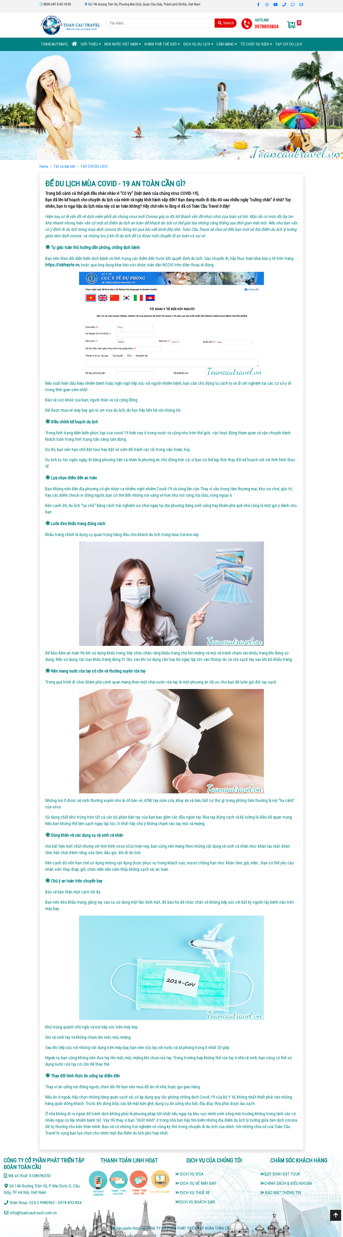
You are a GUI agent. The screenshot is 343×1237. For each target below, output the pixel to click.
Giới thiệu (91, 44)
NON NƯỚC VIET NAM (122, 44)
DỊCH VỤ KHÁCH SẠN (195, 1201)
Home (43, 166)
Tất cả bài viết (64, 166)
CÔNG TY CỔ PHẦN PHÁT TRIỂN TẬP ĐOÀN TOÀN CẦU (188, 1228)
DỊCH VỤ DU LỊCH (198, 44)
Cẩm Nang (227, 44)
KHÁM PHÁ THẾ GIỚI (162, 44)
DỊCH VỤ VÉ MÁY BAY (195, 1183)
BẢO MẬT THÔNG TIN (280, 1192)
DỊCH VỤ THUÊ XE (192, 1192)
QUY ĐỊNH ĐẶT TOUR (280, 1173)
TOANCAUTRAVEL (54, 44)
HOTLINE (261, 20)
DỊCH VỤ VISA (189, 1173)
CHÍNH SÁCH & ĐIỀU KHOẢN (286, 1183)
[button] (25, 105)
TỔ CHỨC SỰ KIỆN (256, 44)
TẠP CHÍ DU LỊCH (288, 44)
